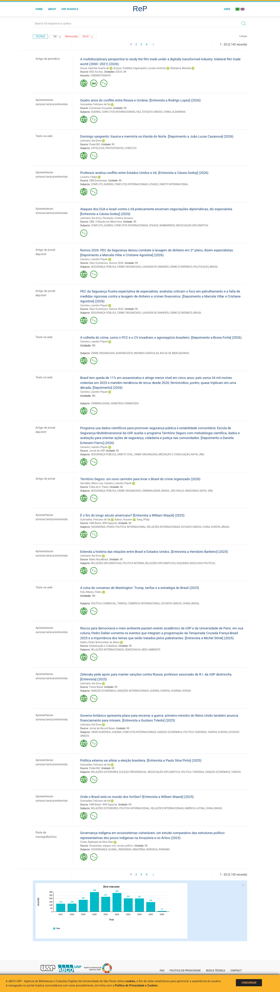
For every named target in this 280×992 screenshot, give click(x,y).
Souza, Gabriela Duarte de (94, 68)
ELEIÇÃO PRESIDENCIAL (133, 772)
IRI (124, 71)
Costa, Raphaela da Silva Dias (96, 841)
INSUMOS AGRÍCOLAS (146, 353)
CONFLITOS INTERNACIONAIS (118, 111)
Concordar (248, 982)
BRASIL (214, 266)
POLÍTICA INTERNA (133, 563)
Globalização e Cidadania (103, 645)
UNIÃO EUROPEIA (101, 732)
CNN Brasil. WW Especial (103, 523)
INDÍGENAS (124, 849)
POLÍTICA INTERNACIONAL (131, 526)
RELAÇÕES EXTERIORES (104, 772)
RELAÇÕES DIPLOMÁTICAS (106, 563)
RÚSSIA (186, 690)
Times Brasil (96, 687)
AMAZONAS (191, 490)
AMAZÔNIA (138, 849)
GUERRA (96, 111)
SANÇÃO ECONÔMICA (103, 690)
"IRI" (57, 37)
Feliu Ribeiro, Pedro (90, 592)
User (227, 9)
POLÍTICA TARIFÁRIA (194, 732)
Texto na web (44, 136)
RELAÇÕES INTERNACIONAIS (163, 526)
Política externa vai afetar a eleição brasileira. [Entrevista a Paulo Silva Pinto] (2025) (140, 760)
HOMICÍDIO (117, 403)
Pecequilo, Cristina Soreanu (117, 218)
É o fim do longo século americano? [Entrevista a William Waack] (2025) (132, 515)
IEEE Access (96, 71)
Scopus (117, 68)
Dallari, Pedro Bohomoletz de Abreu (99, 642)
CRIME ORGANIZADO (129, 266)
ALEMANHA (179, 111)
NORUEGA (152, 849)
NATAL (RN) (197, 454)
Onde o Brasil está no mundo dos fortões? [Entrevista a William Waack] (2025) (137, 797)
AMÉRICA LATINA (194, 808)
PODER (110, 526)
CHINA (167, 111)
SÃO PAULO (177, 490)
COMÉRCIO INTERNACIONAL (144, 603)
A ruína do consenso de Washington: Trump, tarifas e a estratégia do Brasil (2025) (139, 588)
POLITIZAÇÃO (201, 266)
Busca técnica (215, 970)
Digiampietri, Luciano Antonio (149, 68)
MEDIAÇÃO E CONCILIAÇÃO (174, 454)
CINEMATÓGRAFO (101, 75)
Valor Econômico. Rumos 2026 (106, 263)
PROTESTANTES (114, 148)
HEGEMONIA (98, 526)
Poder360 (94, 144)
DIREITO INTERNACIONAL (173, 184)
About (52, 9)
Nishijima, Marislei (181, 68)
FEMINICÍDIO (131, 403)
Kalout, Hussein (123, 519)
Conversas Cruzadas (100, 108)
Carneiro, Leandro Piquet (94, 259)
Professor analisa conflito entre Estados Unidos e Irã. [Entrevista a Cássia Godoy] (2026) (144, 173)
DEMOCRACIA (133, 649)
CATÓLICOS (97, 148)
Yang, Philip (143, 519)
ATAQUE (153, 184)
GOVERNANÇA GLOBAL (104, 849)
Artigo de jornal (45, 478)
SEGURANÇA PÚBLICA (103, 266)
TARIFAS (122, 603)
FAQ (162, 970)
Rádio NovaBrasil (98, 559)
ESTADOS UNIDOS (152, 111)
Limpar (243, 36)
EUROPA (215, 526)
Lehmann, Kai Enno (90, 140)
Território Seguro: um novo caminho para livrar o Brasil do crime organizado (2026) (140, 479)
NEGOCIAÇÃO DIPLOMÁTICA (192, 225)
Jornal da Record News (102, 728)
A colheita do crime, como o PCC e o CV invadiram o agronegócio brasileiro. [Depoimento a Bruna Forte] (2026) (161, 337)
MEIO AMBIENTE (151, 649)
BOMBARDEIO (167, 225)
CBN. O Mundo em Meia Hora (105, 221)
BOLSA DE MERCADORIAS (174, 353)
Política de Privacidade (185, 970)
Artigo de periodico (48, 58)
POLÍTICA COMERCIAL (103, 603)
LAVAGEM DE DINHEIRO (155, 266)
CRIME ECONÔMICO (181, 266)
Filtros (40, 36)
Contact (236, 970)
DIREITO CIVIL (125, 454)
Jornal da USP (96, 450)
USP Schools (70, 9)
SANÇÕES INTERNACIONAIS (133, 690)
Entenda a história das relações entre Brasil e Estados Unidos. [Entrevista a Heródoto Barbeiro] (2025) (154, 552)
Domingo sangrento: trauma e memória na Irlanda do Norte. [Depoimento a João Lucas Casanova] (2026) (156, 136)
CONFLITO (130, 148)
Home (39, 9)
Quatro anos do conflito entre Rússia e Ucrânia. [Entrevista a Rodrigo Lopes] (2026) (140, 100)
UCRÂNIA (176, 690)
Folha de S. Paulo (98, 487)
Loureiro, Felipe (88, 177)
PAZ (138, 111)
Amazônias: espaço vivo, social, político (111, 845)
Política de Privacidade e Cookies (136, 985)
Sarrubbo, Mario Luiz (91, 483)
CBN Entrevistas (98, 180)
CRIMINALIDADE (100, 403)
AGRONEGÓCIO (124, 353)
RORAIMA (164, 849)
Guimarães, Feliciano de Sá (95, 104)
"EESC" (88, 37)
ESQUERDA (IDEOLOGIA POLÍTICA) (196, 563)
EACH (119, 71)
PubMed (127, 68)
